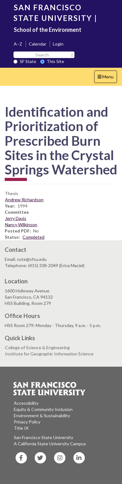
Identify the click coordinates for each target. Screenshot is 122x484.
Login (58, 43)
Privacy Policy (27, 421)
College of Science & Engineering (37, 347)
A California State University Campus (50, 443)
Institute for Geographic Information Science (49, 353)
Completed (33, 237)
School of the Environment (47, 29)
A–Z (18, 43)
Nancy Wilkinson (21, 224)
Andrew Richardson (24, 199)
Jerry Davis (15, 218)
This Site (52, 61)
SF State (24, 61)
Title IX (21, 428)
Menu (107, 78)
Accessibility (26, 403)
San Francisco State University (43, 437)
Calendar (37, 43)
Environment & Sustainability (42, 415)
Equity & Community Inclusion (43, 409)
